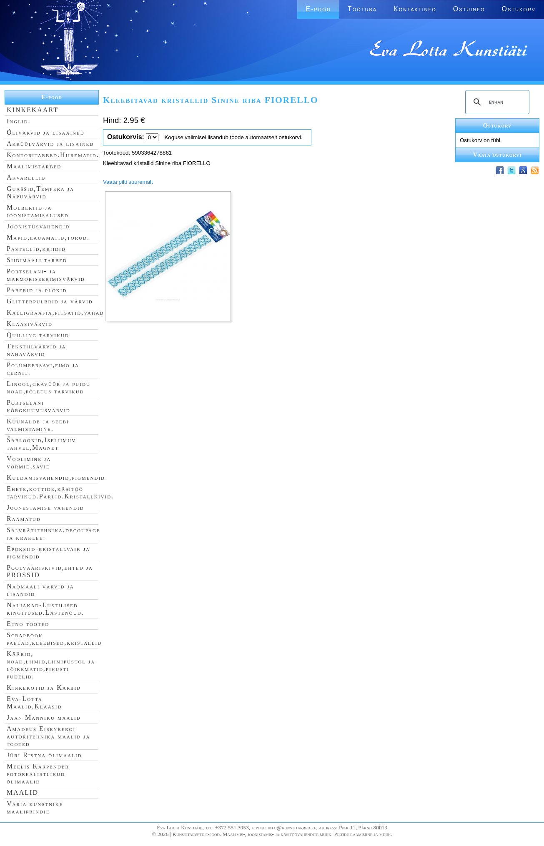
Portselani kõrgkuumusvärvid (38, 406)
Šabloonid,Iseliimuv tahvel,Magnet (41, 443)
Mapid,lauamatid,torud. (48, 237)
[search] (496, 102)
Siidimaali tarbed (37, 259)
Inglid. (19, 121)
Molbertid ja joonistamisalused (38, 211)
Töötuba (362, 9)
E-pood (318, 9)
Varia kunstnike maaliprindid (35, 807)
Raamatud (24, 518)
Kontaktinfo (415, 9)
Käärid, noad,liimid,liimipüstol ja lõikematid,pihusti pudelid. (51, 665)
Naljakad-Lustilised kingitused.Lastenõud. (45, 608)
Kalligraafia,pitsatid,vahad (55, 312)
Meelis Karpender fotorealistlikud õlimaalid (38, 774)
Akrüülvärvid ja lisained (50, 143)
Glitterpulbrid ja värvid (50, 301)
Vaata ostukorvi (497, 154)
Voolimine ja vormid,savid (29, 462)
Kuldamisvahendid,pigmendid (56, 477)
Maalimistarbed (34, 166)
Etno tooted (28, 623)
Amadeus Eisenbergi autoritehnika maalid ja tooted (48, 736)
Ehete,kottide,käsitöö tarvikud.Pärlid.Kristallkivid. (60, 492)
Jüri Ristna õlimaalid (44, 754)
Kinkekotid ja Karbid (44, 687)
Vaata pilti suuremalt (128, 182)
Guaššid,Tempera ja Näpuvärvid (40, 192)
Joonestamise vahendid (45, 507)
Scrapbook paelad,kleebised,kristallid (54, 638)
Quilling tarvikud (38, 334)
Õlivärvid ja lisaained (46, 132)
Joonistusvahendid (38, 226)
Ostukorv (519, 9)
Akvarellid (26, 177)
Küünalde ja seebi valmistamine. (38, 425)
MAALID (22, 792)
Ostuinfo (469, 9)
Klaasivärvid (30, 323)
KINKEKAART (32, 109)
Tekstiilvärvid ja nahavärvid (36, 350)
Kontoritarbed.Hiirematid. (53, 154)
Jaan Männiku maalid (44, 717)
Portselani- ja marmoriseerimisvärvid (46, 275)
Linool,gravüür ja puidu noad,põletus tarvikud (48, 387)
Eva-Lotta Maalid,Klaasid (34, 702)
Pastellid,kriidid (36, 248)
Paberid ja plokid (37, 289)
